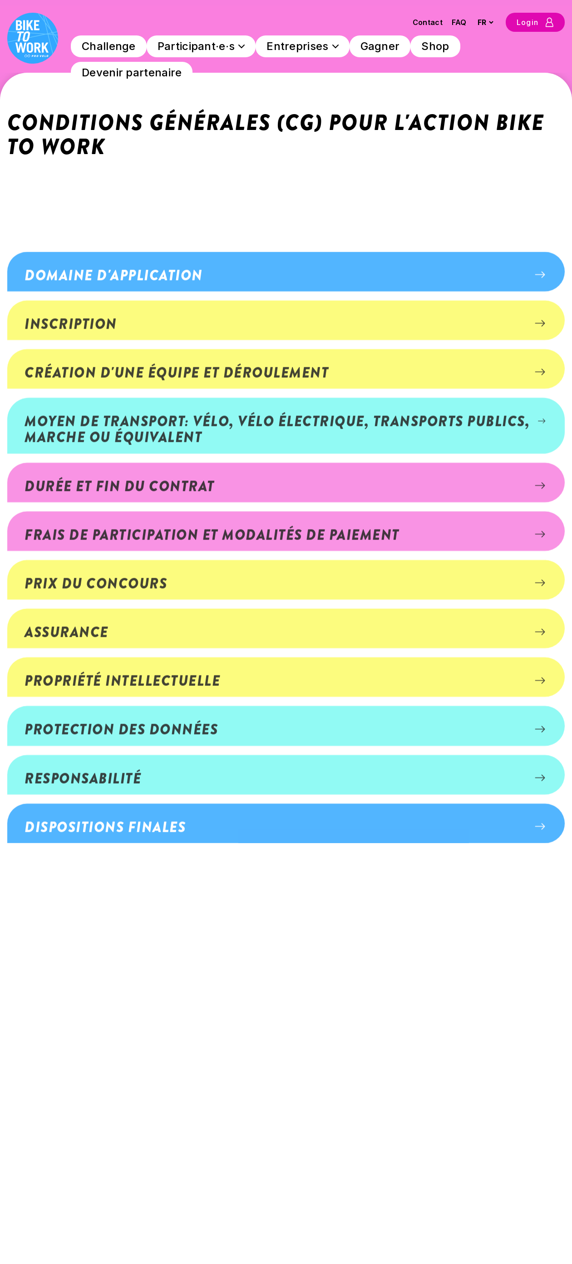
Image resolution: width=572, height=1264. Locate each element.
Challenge (109, 46)
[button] (286, 399)
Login (535, 22)
